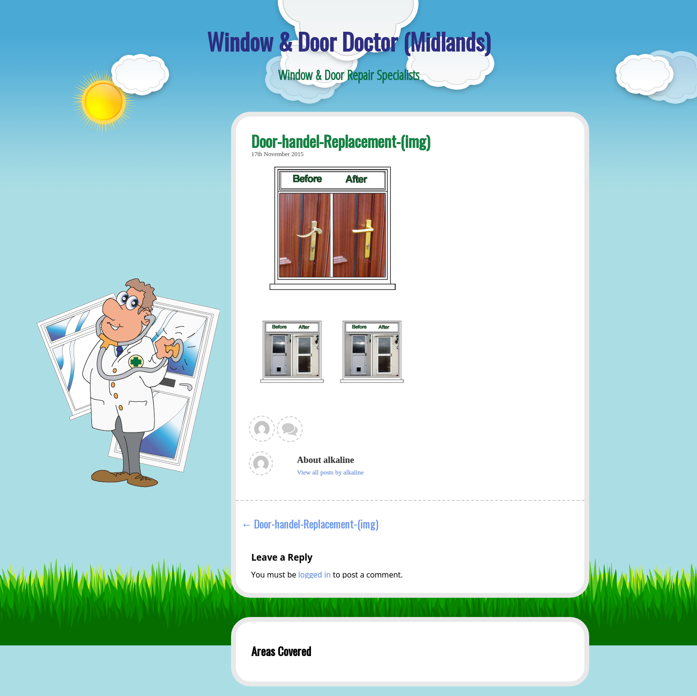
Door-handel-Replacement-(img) (316, 523)
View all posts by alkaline (330, 472)
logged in (314, 574)
